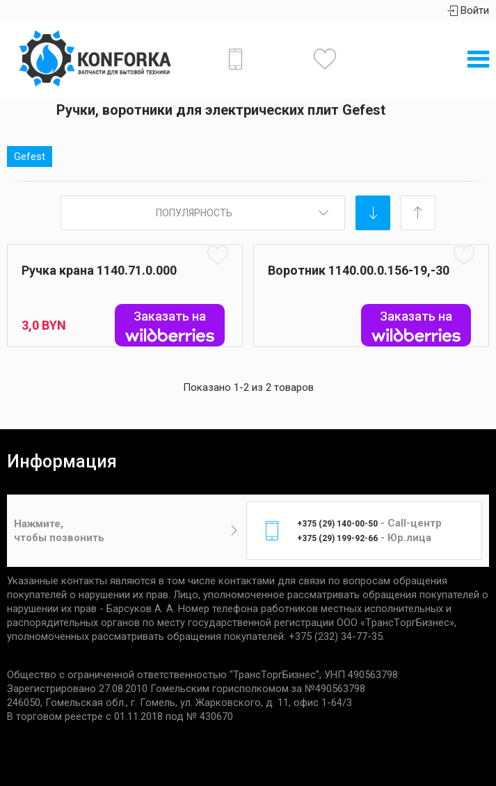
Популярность (194, 212)
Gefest (29, 156)
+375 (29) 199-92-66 (337, 538)
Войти (468, 10)
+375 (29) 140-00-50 (337, 524)
